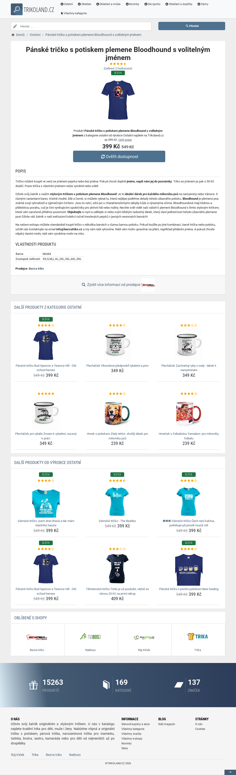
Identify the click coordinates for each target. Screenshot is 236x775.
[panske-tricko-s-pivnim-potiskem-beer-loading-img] (188, 568)
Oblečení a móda (108, 4)
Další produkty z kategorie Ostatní (48, 307)
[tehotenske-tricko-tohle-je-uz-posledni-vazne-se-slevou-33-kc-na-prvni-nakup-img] (117, 568)
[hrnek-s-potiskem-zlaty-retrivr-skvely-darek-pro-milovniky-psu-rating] (117, 394)
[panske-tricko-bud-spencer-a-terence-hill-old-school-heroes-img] (46, 345)
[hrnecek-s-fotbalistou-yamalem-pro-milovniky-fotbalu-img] (188, 413)
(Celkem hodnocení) (118, 68)
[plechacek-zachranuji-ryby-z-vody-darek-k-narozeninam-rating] (188, 325)
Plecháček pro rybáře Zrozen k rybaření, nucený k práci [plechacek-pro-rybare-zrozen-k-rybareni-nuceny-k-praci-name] (46, 436)
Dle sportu (152, 4)
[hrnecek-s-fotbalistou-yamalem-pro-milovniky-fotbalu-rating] (188, 394)
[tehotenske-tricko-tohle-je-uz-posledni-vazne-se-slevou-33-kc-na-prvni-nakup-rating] (117, 549)
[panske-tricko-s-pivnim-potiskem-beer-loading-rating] (188, 549)
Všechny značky (131, 733)
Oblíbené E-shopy (30, 617)
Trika (35, 755)
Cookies (200, 729)
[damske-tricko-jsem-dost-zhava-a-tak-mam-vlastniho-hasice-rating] (46, 480)
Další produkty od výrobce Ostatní (47, 462)
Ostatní (66, 4)
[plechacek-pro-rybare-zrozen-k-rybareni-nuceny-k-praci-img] (46, 413)
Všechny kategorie (73, 13)
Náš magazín (166, 724)
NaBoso (75, 755)
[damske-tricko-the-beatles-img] (117, 500)
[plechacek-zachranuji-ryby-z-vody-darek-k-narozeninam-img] (188, 345)
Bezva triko (36, 268)
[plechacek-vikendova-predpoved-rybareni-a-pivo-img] (117, 345)
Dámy (203, 4)
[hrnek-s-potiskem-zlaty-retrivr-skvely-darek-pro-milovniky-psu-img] (117, 413)
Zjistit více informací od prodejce (118, 285)
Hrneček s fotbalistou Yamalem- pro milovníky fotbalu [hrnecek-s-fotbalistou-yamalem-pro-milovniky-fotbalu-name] (189, 436)
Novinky (132, 4)
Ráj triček (17, 755)
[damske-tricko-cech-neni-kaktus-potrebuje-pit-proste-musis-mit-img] (188, 500)
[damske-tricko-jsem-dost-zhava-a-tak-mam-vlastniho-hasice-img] (46, 500)
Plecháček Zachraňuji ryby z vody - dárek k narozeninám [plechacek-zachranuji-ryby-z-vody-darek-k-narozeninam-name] (188, 368)
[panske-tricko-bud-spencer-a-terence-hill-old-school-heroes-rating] (46, 325)
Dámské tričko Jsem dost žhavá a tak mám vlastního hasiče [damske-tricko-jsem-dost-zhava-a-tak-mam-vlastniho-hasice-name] (46, 523)
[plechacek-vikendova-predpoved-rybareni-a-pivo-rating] (117, 325)
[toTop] (230, 772)
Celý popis (125, 139)
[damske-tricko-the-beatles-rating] (117, 480)
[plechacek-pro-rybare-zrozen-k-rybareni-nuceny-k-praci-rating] (46, 394)
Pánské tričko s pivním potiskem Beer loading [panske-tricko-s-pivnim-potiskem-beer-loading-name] (188, 589)
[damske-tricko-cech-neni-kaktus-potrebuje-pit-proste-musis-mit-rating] (188, 480)
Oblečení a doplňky (179, 4)
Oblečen (84, 4)
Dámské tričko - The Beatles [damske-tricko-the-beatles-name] (117, 521)
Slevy (124, 748)
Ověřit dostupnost (119, 156)
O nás (198, 724)
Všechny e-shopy (131, 738)
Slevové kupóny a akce (135, 724)
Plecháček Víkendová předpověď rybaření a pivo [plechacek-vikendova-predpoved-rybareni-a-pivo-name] (117, 365)
